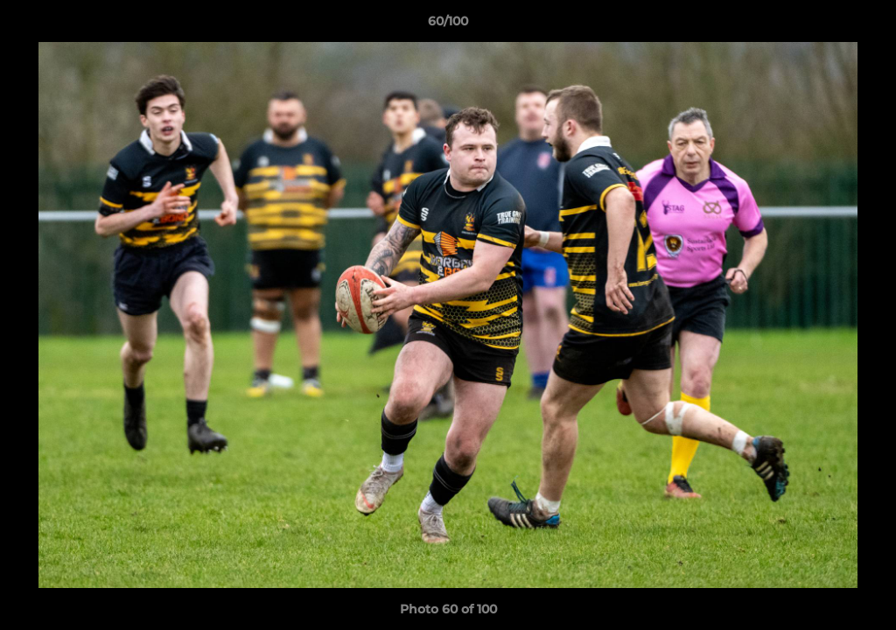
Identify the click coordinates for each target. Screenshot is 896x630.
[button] (864, 25)
